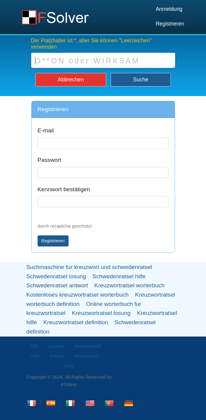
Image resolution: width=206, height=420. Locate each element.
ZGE (33, 346)
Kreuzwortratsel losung (101, 313)
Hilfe (35, 356)
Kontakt (57, 356)
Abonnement (86, 356)
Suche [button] (140, 80)
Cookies (56, 346)
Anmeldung (169, 9)
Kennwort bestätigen (64, 189)
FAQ (69, 366)
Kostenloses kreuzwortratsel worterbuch (77, 295)
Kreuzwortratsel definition (75, 322)
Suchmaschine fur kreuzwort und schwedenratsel (89, 267)
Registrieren (170, 24)
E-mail (46, 130)
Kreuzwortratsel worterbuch (129, 285)
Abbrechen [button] (71, 80)
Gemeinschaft (87, 346)
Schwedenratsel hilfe (119, 276)
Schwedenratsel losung (56, 276)
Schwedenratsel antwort (57, 285)
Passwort (49, 160)
